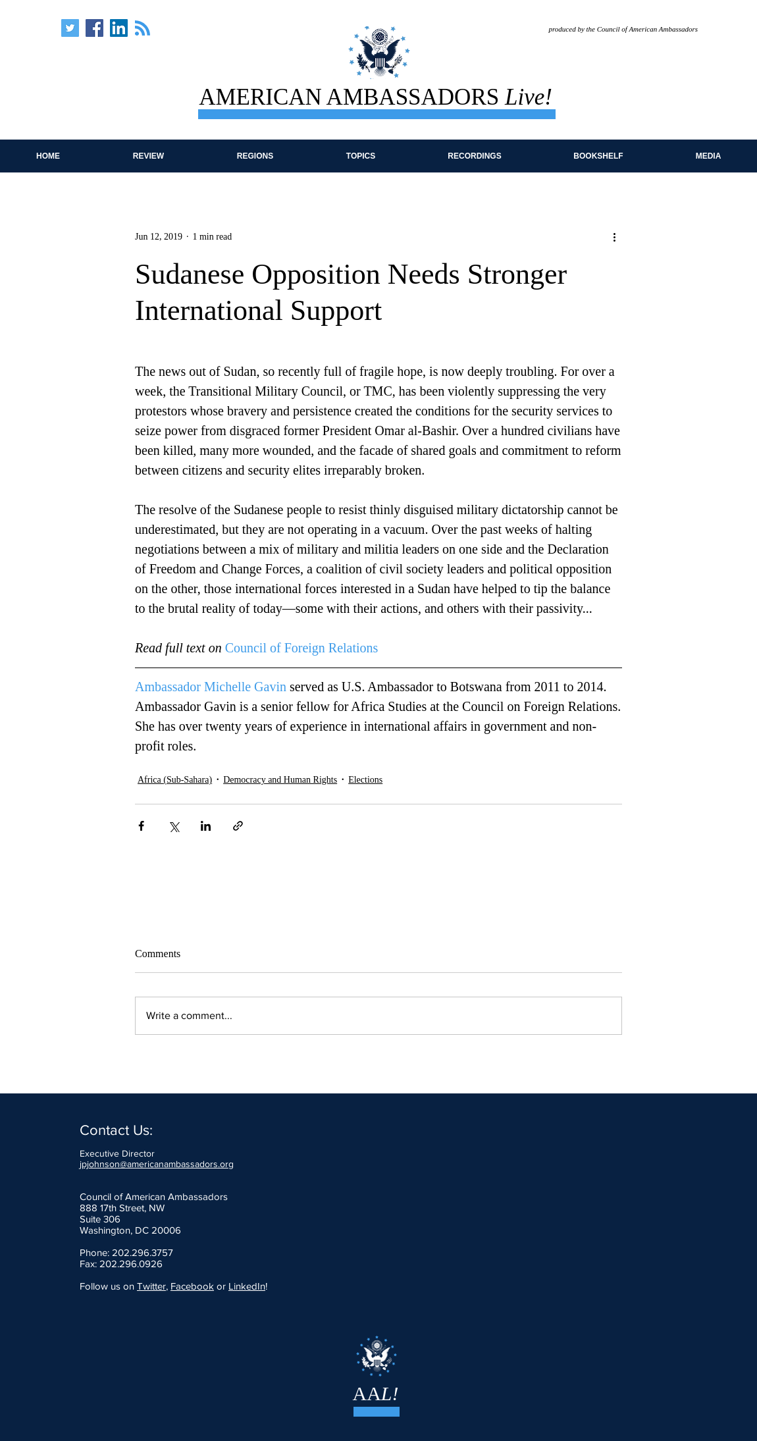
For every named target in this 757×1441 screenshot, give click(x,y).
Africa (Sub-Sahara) (175, 780)
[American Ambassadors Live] (70, 28)
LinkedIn (246, 1286)
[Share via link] (238, 826)
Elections (365, 780)
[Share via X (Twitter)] (173, 826)
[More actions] (614, 236)
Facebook (192, 1286)
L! (390, 1393)
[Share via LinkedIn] (205, 826)
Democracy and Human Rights (280, 780)
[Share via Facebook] (141, 826)
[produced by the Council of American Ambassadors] (614, 29)
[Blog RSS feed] (142, 28)
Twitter (151, 1286)
